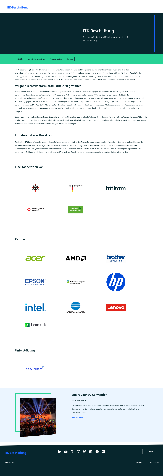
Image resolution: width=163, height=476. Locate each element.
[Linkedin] (59, 453)
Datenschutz (141, 462)
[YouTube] (65, 453)
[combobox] (9, 462)
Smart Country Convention (89, 395)
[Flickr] (103, 453)
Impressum (154, 462)
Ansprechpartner (56, 59)
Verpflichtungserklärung (37, 59)
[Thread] (72, 453)
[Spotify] (97, 453)
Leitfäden (20, 59)
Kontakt (151, 451)
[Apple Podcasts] (90, 453)
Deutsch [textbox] (7, 462)
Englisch (70, 59)
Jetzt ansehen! (77, 417)
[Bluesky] (84, 453)
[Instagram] (78, 453)
